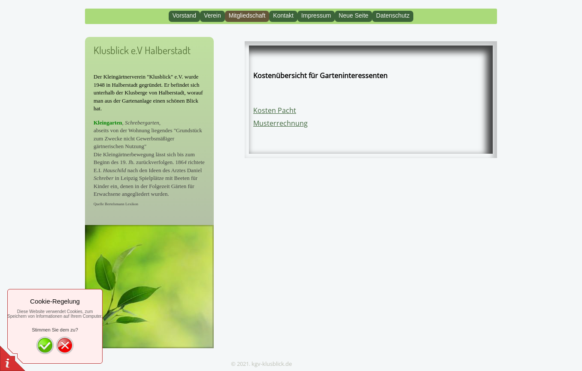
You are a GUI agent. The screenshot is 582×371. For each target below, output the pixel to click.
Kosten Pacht (274, 110)
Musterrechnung (280, 123)
